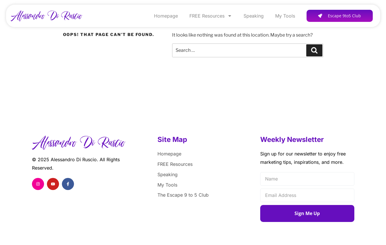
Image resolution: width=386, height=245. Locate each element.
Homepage (166, 16)
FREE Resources (210, 16)
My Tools (285, 16)
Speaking (254, 16)
